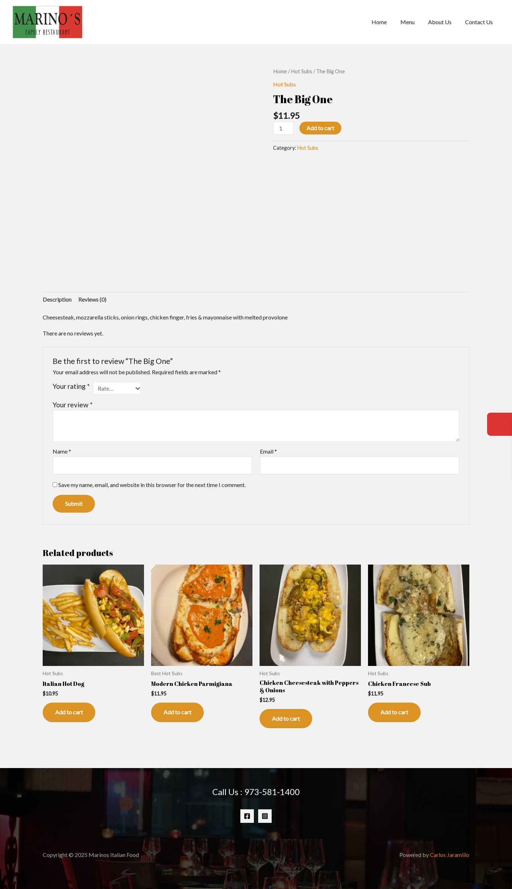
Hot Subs (301, 71)
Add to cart (320, 128)
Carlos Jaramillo (449, 854)
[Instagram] (265, 816)
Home (386, 21)
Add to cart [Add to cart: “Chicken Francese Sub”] (394, 712)
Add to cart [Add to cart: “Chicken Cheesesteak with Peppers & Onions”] (286, 718)
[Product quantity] (283, 128)
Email (268, 451)
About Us (443, 21)
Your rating (71, 386)
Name (62, 451)
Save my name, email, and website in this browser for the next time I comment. (152, 484)
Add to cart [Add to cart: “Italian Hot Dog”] (69, 712)
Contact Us (480, 21)
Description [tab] (57, 299)
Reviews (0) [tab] (92, 299)
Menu (413, 21)
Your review (72, 405)
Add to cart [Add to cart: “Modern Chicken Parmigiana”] (177, 712)
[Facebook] (247, 816)
